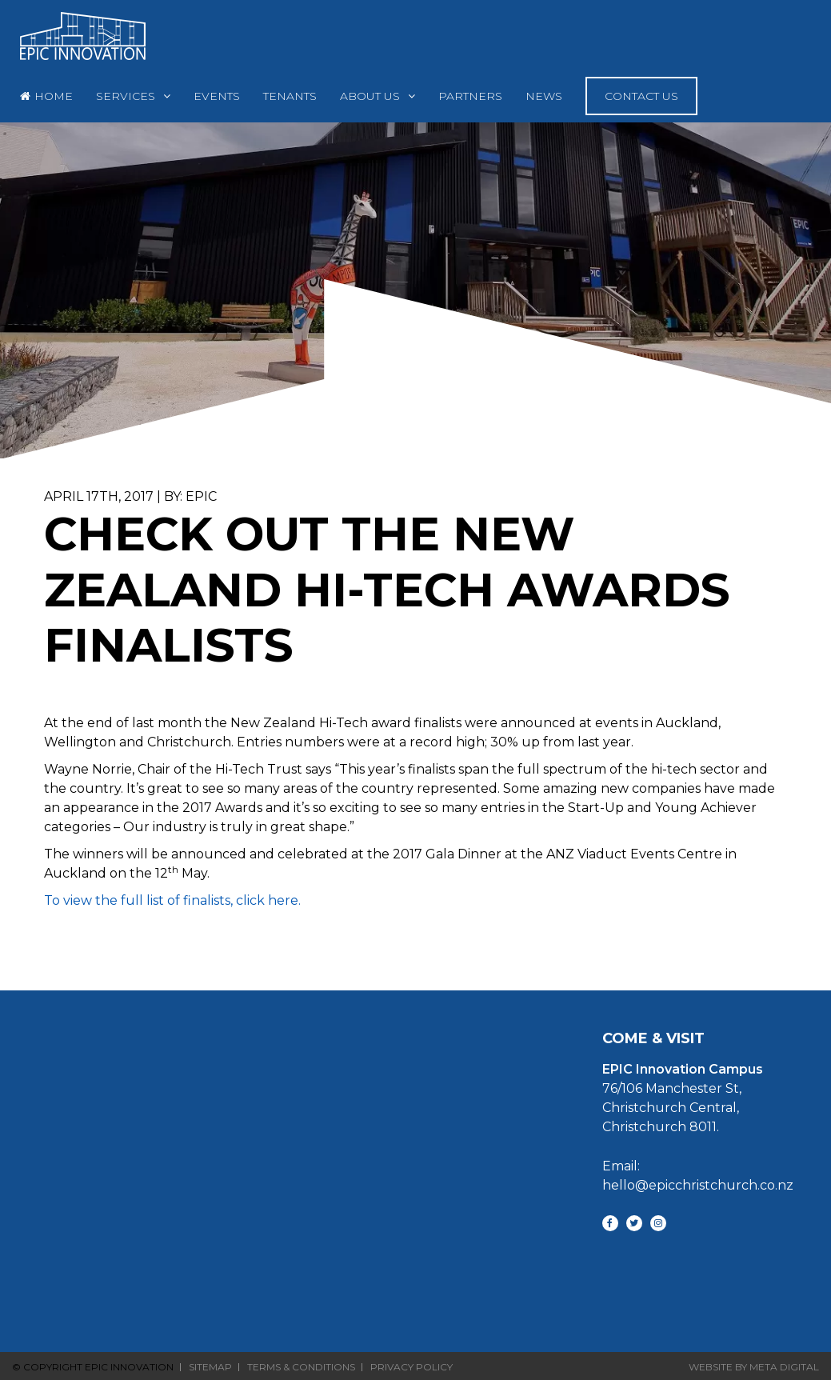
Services (125, 96)
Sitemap (210, 1367)
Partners (470, 96)
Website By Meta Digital (754, 1367)
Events (217, 96)
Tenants (290, 96)
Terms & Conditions (301, 1367)
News (543, 96)
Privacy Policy (411, 1367)
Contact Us (641, 96)
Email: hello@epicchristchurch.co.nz (697, 1175)
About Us (370, 96)
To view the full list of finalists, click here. (172, 900)
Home (53, 96)
